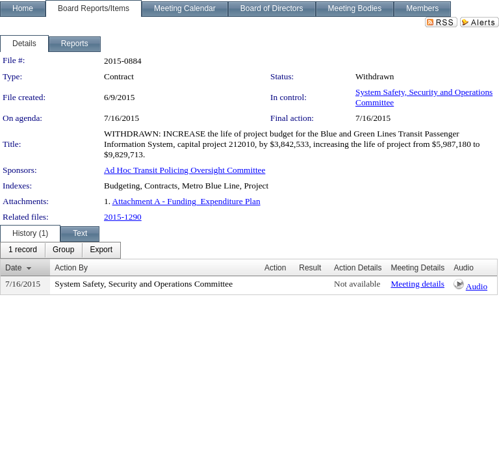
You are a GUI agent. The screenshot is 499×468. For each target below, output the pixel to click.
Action (275, 267)
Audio (476, 286)
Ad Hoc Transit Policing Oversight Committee (184, 170)
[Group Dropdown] (63, 250)
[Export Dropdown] (101, 250)
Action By (71, 267)
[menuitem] (23, 250)
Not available (357, 284)
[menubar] (60, 250)
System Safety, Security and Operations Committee (144, 284)
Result (310, 267)
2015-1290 (123, 217)
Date (13, 267)
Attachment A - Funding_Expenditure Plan (186, 201)
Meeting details (417, 284)
